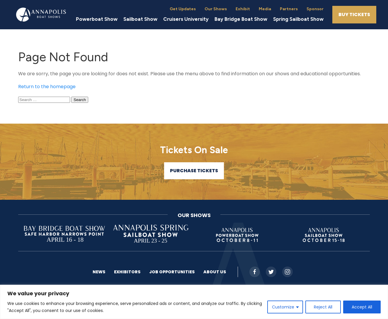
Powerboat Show (97, 19)
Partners (289, 8)
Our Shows (216, 8)
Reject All (323, 307)
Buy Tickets (354, 14)
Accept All (362, 307)
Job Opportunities (172, 272)
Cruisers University (186, 19)
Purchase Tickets (194, 170)
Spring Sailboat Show (298, 19)
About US (214, 272)
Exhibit (243, 8)
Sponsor (315, 8)
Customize (283, 307)
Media (265, 8)
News (99, 272)
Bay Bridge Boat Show (241, 19)
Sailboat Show (140, 19)
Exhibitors (127, 272)
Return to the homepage (47, 86)
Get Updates (183, 8)
